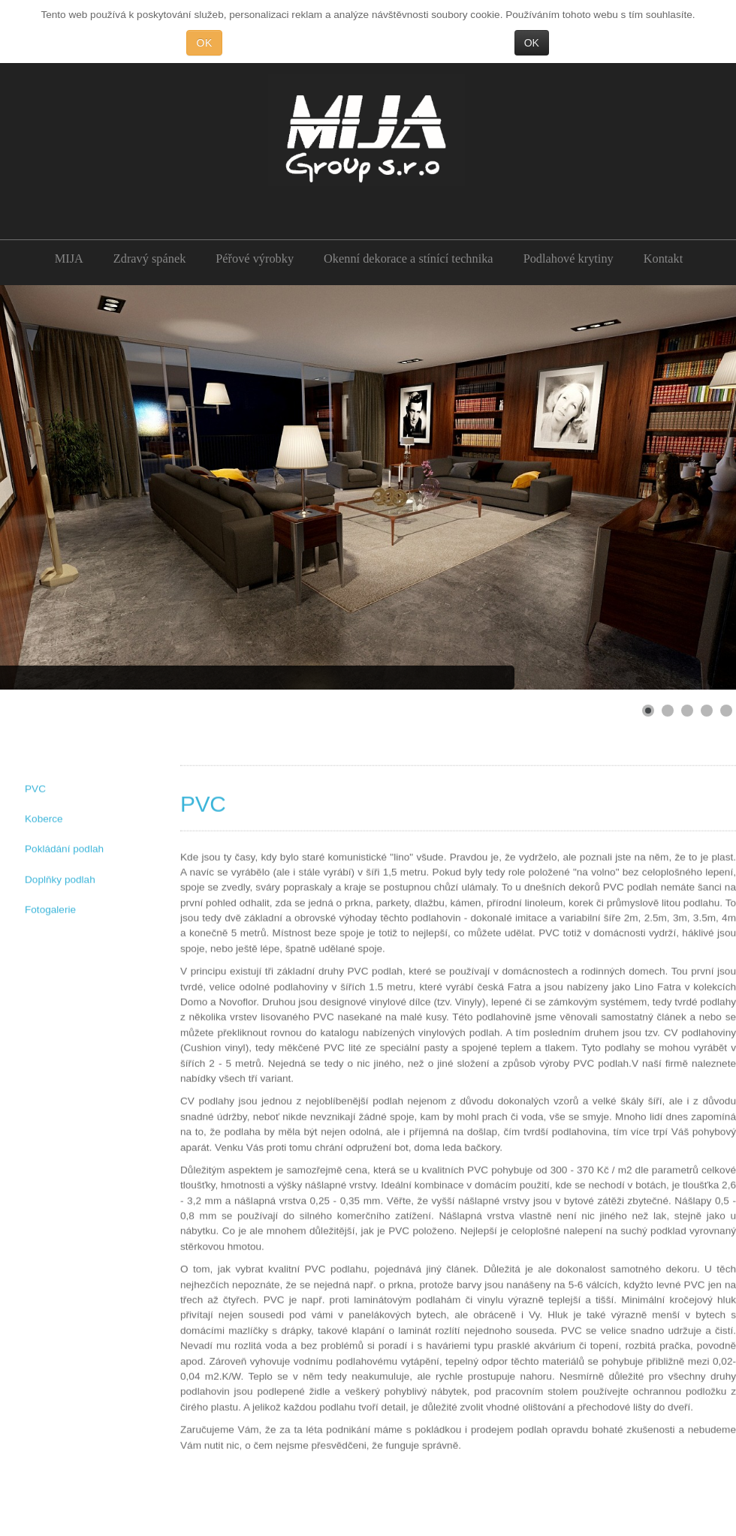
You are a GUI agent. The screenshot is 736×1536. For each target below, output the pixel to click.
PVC (35, 787)
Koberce (44, 818)
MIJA (69, 258)
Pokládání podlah (64, 848)
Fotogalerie (50, 909)
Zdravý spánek (149, 258)
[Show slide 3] (687, 711)
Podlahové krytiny (568, 258)
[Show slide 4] (707, 711)
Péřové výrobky (255, 258)
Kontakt (663, 258)
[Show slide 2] (668, 711)
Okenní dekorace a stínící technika (408, 258)
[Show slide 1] (648, 711)
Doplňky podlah (60, 879)
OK (204, 43)
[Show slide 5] (726, 711)
